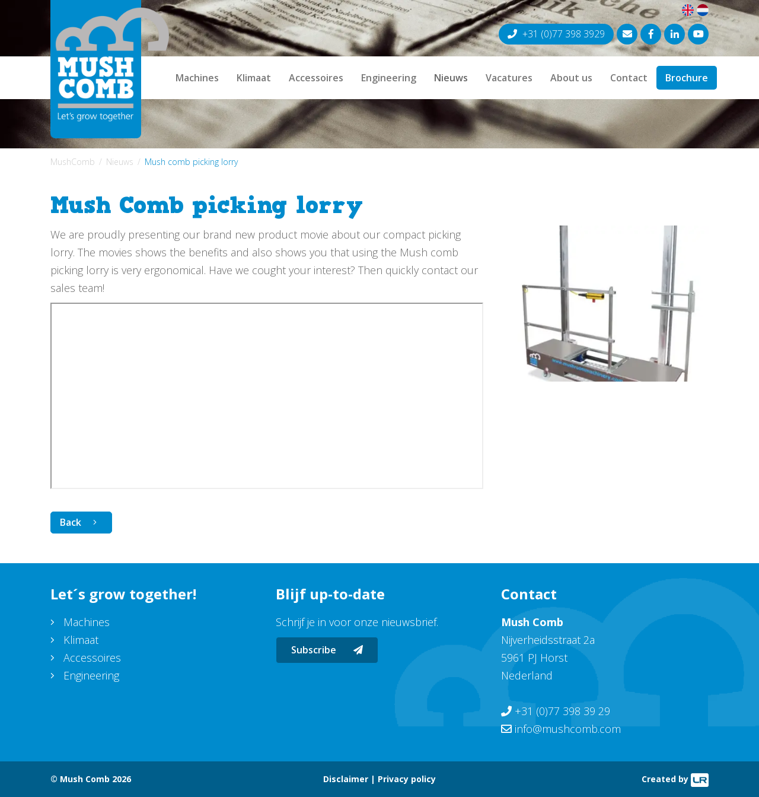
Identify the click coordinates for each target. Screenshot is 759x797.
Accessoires (316, 77)
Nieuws (451, 77)
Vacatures (509, 77)
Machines (197, 77)
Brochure (686, 77)
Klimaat (254, 77)
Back (70, 522)
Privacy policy (407, 779)
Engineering (388, 77)
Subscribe (327, 649)
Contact (629, 77)
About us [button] (571, 77)
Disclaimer (345, 779)
